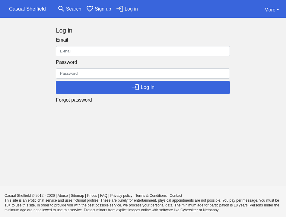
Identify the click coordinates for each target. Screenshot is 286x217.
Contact (176, 195)
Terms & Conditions (151, 195)
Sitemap (77, 195)
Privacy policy (121, 195)
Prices (92, 195)
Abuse (63, 195)
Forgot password (74, 99)
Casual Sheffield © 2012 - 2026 (30, 195)
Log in (143, 87)
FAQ (103, 195)
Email (62, 39)
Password (66, 62)
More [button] (269, 9)
